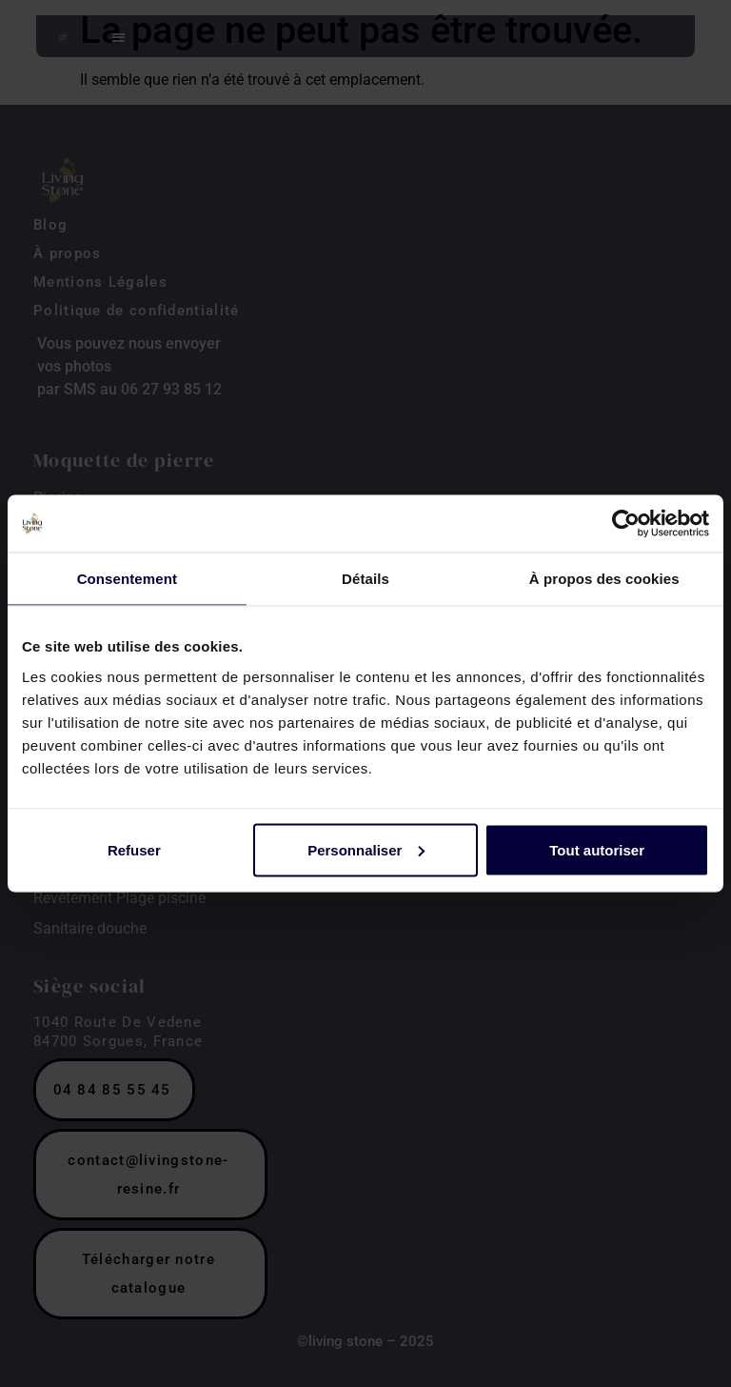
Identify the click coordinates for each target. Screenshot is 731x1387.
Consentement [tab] (127, 579)
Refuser (134, 849)
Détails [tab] (365, 579)
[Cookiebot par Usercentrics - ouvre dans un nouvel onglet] (626, 524)
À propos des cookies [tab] (604, 579)
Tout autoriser (596, 849)
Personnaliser (366, 849)
